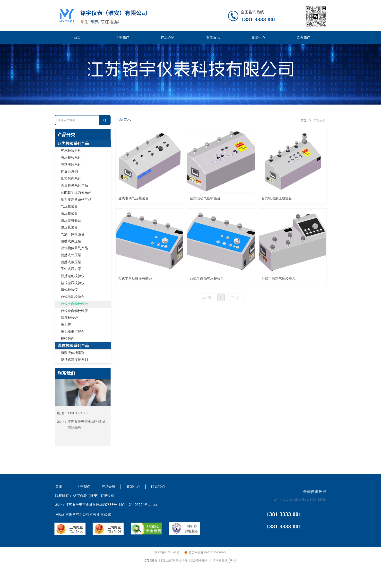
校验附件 (67, 338)
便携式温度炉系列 (74, 359)
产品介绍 (319, 120)
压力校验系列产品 (73, 143)
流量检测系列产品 (74, 185)
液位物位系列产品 (74, 248)
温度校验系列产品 (73, 346)
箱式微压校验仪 (73, 283)
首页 (303, 120)
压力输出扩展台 (73, 332)
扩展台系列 (69, 171)
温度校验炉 (69, 318)
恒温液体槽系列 (73, 353)
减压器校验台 (71, 220)
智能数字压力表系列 (76, 192)
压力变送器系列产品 (76, 199)
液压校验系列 (71, 157)
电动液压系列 (71, 164)
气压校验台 (69, 206)
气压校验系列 (71, 151)
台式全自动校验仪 (74, 311)
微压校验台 (69, 227)
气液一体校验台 (73, 234)
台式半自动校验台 (74, 304)
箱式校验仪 (69, 290)
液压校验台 (69, 213)
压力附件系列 (71, 178)
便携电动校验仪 (73, 276)
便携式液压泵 (71, 262)
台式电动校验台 (73, 297)
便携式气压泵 (71, 255)
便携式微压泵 (71, 241)
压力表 (66, 325)
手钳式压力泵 (71, 269)
